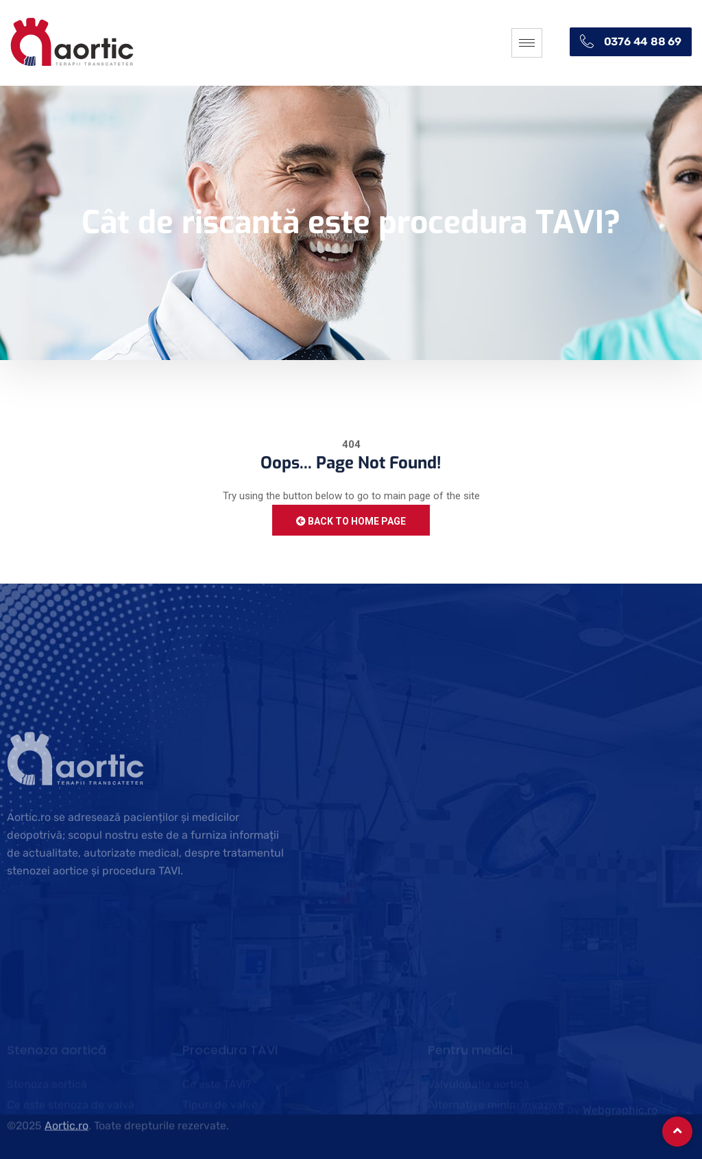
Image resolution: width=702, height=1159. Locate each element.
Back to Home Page (351, 521)
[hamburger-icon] (526, 43)
